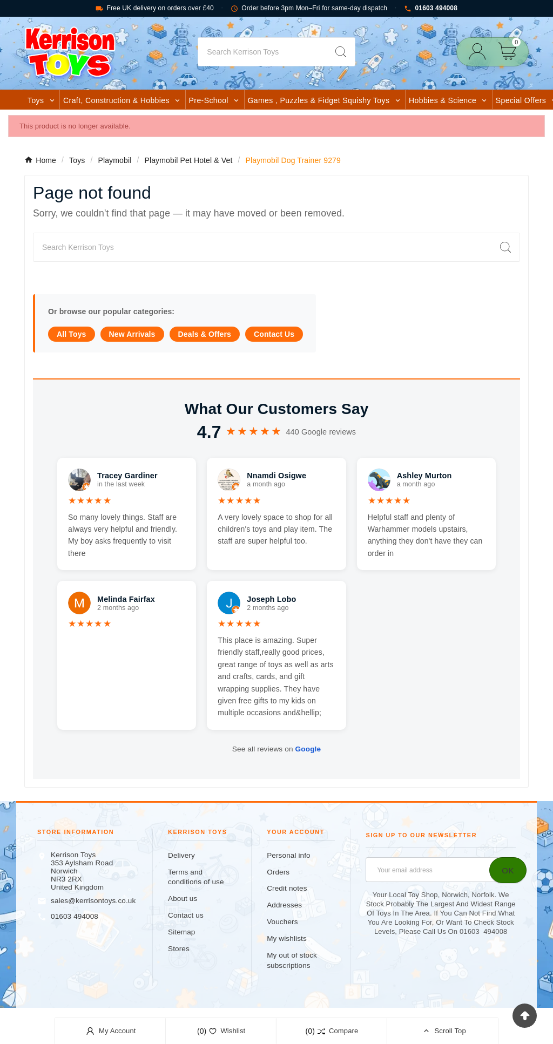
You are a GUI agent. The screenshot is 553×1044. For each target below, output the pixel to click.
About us (182, 898)
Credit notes (287, 888)
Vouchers (282, 922)
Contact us (186, 915)
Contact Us (274, 334)
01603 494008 (430, 8)
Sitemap (181, 932)
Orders (278, 872)
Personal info (289, 855)
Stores (179, 949)
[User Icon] (480, 51)
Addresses (284, 905)
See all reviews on (276, 749)
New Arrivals (132, 334)
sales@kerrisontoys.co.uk (93, 901)
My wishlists (287, 938)
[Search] (262, 52)
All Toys (71, 334)
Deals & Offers (204, 334)
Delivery (181, 855)
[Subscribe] (508, 870)
